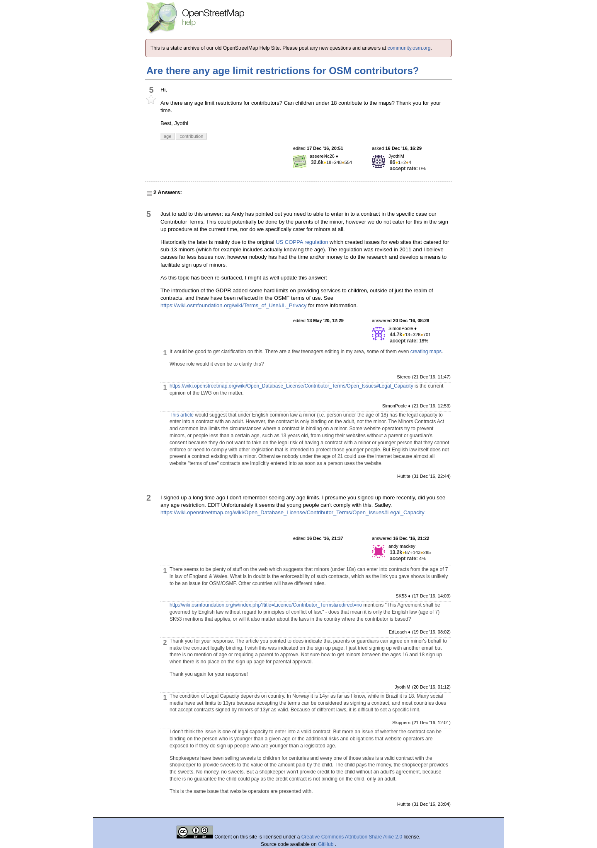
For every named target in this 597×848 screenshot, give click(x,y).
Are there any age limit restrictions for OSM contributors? (282, 70)
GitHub (326, 844)
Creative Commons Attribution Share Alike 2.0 (351, 837)
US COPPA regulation (302, 242)
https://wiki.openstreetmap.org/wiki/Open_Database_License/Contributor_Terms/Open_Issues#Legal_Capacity (291, 386)
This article (182, 415)
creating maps (426, 351)
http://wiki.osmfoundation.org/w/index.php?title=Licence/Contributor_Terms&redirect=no (266, 605)
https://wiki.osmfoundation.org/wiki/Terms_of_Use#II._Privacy (233, 305)
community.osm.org (409, 48)
